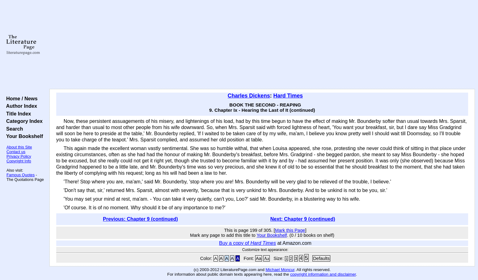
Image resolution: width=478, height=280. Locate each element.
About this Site (19, 147)
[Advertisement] (262, 45)
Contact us (15, 151)
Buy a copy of (247, 243)
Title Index (17, 113)
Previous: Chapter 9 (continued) (140, 219)
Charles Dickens (249, 96)
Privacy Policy (18, 156)
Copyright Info (18, 161)
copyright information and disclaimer (323, 274)
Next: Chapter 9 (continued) (302, 219)
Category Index (23, 121)
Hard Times (288, 96)
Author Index (20, 106)
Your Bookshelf (23, 136)
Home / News (20, 98)
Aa (258, 258)
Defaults (321, 258)
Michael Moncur (280, 269)
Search (13, 129)
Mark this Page (290, 230)
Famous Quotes (20, 175)
